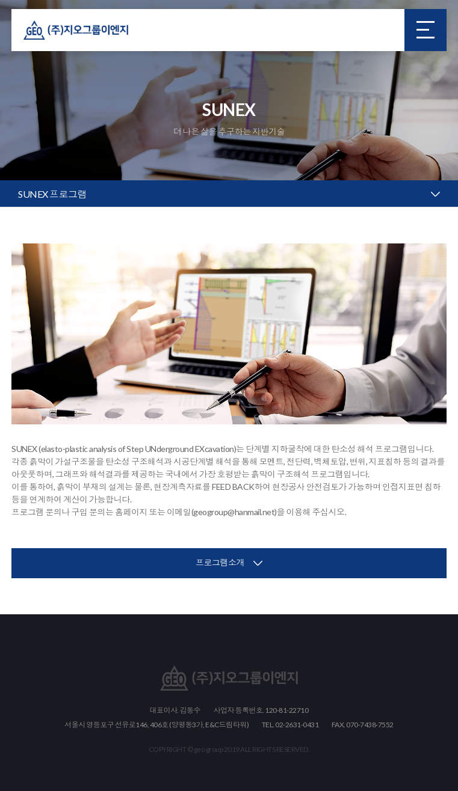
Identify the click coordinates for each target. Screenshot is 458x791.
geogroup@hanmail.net (233, 512)
